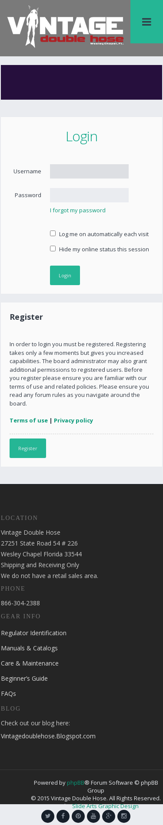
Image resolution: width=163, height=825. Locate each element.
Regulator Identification (34, 633)
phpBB (75, 782)
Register (27, 448)
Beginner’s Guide (24, 678)
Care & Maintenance (30, 663)
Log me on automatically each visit (99, 234)
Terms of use (29, 420)
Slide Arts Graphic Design (105, 806)
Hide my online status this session (99, 249)
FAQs (8, 693)
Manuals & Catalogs (29, 648)
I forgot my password (78, 210)
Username (27, 171)
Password (28, 195)
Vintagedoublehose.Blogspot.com (48, 736)
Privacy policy (73, 420)
